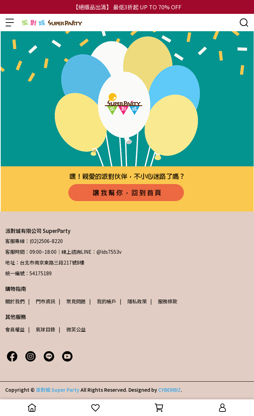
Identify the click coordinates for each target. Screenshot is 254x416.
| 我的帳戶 (102, 301)
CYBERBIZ (169, 389)
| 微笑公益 (72, 329)
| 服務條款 (163, 301)
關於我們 (15, 301)
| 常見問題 (72, 301)
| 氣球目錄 (41, 329)
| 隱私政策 (133, 301)
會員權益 (15, 329)
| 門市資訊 (41, 301)
